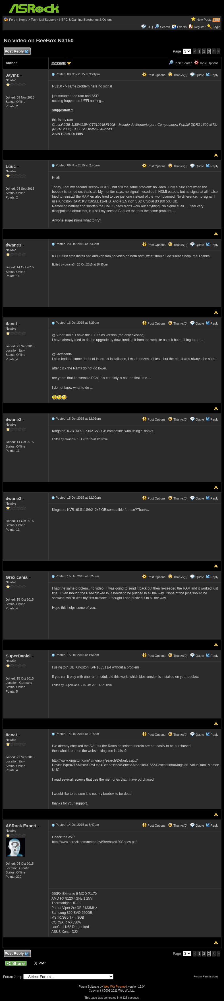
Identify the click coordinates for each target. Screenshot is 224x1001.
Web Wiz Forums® (115, 986)
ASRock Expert (23, 825)
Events (179, 27)
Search (165, 27)
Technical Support (43, 19)
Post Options (153, 75)
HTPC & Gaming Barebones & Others (85, 19)
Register (200, 27)
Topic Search (180, 63)
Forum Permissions (207, 976)
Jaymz (14, 75)
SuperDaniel (20, 655)
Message (58, 63)
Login (216, 27)
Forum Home (18, 19)
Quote (200, 75)
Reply (214, 75)
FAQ (150, 27)
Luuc (12, 166)
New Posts (203, 19)
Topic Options (206, 63)
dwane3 (15, 245)
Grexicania (18, 577)
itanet (13, 323)
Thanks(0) (177, 75)
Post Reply (16, 51)
